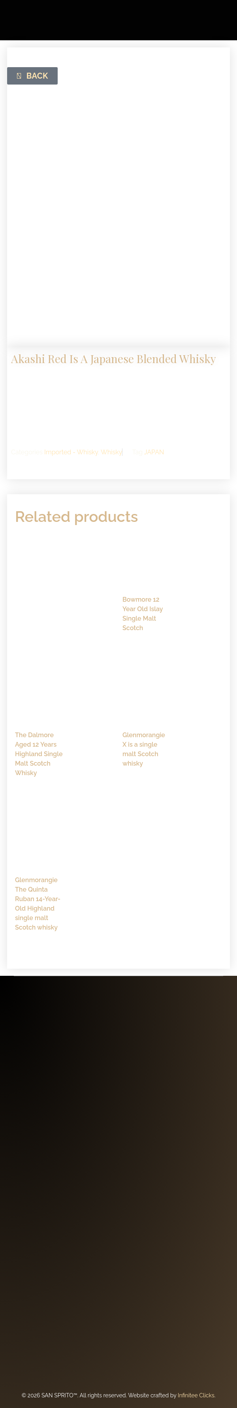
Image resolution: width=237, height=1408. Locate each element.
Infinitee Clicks (196, 1395)
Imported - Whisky (71, 452)
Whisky (111, 452)
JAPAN (154, 452)
